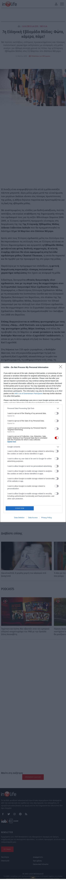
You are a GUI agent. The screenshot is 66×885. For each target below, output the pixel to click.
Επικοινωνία (5, 861)
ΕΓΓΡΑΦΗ (7, 849)
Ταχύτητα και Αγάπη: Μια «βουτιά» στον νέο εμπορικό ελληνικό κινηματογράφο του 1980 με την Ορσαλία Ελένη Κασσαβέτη (25, 631)
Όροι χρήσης (37, 861)
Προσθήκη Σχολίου (33, 777)
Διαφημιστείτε (38, 857)
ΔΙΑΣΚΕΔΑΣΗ (30, 26)
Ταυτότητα (5, 857)
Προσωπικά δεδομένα (40, 864)
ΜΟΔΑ (44, 26)
